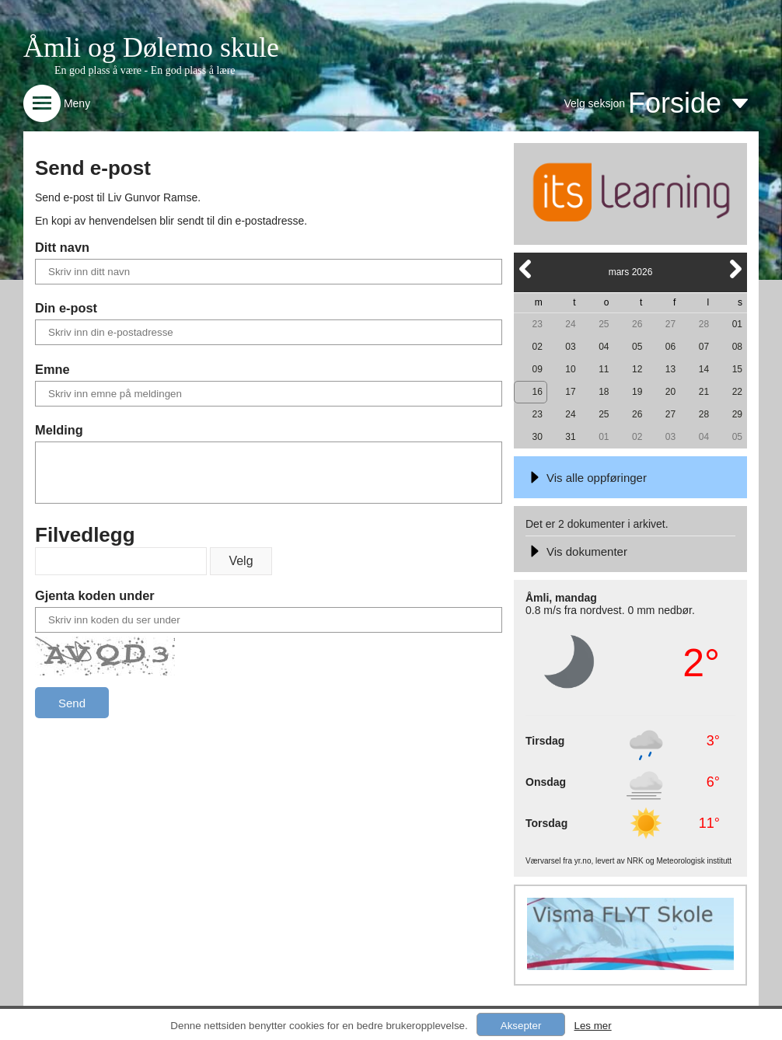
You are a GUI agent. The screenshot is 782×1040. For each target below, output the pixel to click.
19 (637, 391)
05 (637, 346)
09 (537, 369)
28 (704, 324)
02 (537, 346)
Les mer (592, 1025)
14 (704, 369)
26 (637, 324)
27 (670, 324)
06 (670, 346)
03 (570, 346)
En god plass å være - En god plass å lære (145, 70)
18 (604, 391)
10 (570, 369)
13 (670, 369)
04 (604, 346)
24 (570, 324)
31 (570, 436)
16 (537, 391)
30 (537, 436)
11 (604, 369)
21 (704, 391)
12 (637, 369)
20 (670, 391)
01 (737, 324)
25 (604, 324)
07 (704, 346)
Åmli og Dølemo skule (151, 47)
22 (737, 391)
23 (537, 324)
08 (737, 346)
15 (737, 369)
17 (570, 391)
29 (737, 414)
